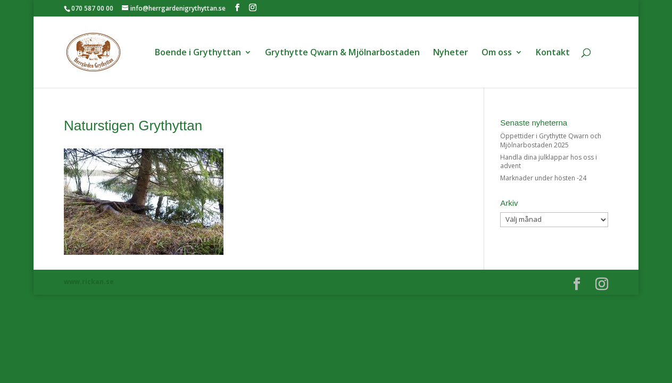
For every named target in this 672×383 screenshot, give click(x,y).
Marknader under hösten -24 (543, 177)
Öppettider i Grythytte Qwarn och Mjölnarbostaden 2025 (550, 140)
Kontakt (553, 53)
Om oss (497, 53)
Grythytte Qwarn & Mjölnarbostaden (342, 53)
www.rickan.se (89, 281)
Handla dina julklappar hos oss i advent (548, 162)
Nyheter (450, 53)
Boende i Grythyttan (198, 53)
